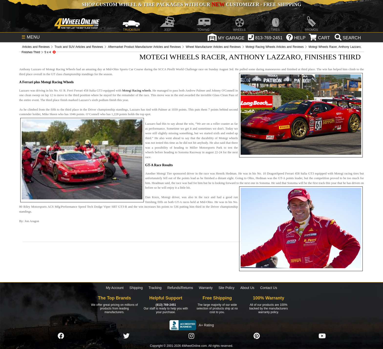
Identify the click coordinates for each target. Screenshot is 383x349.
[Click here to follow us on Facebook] (61, 336)
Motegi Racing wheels (136, 90)
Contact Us (268, 288)
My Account (115, 288)
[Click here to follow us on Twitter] (126, 336)
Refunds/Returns (180, 288)
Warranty (206, 288)
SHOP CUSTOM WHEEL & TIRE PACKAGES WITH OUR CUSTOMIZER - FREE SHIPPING (191, 4)
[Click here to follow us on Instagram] (191, 336)
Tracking (155, 288)
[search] (347, 37)
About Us (247, 288)
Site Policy (226, 288)
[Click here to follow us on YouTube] (322, 336)
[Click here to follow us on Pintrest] (257, 336)
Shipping (136, 288)
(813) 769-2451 (166, 305)
